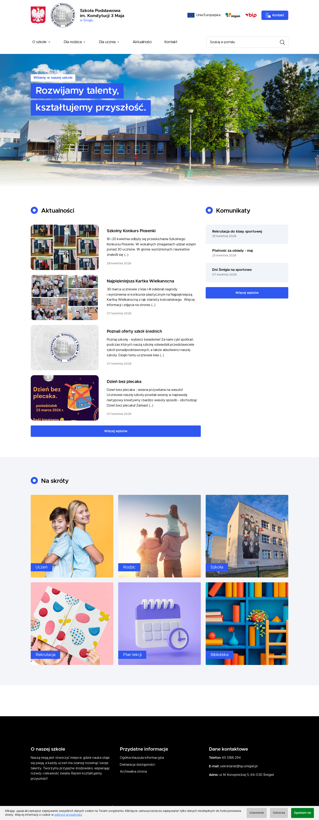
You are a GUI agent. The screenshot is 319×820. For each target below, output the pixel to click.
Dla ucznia (107, 42)
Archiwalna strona (133, 771)
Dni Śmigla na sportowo (232, 270)
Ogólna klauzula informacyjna (142, 757)
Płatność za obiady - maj (232, 251)
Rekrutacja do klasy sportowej (237, 231)
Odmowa (279, 812)
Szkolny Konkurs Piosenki (131, 231)
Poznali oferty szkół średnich (134, 331)
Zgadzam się (302, 812)
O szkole (39, 42)
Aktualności (142, 42)
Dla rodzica (73, 42)
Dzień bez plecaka (124, 382)
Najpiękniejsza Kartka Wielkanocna (140, 281)
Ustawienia (256, 812)
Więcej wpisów (115, 431)
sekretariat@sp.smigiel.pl (239, 766)
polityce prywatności (68, 814)
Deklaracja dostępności (137, 764)
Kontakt (170, 42)
